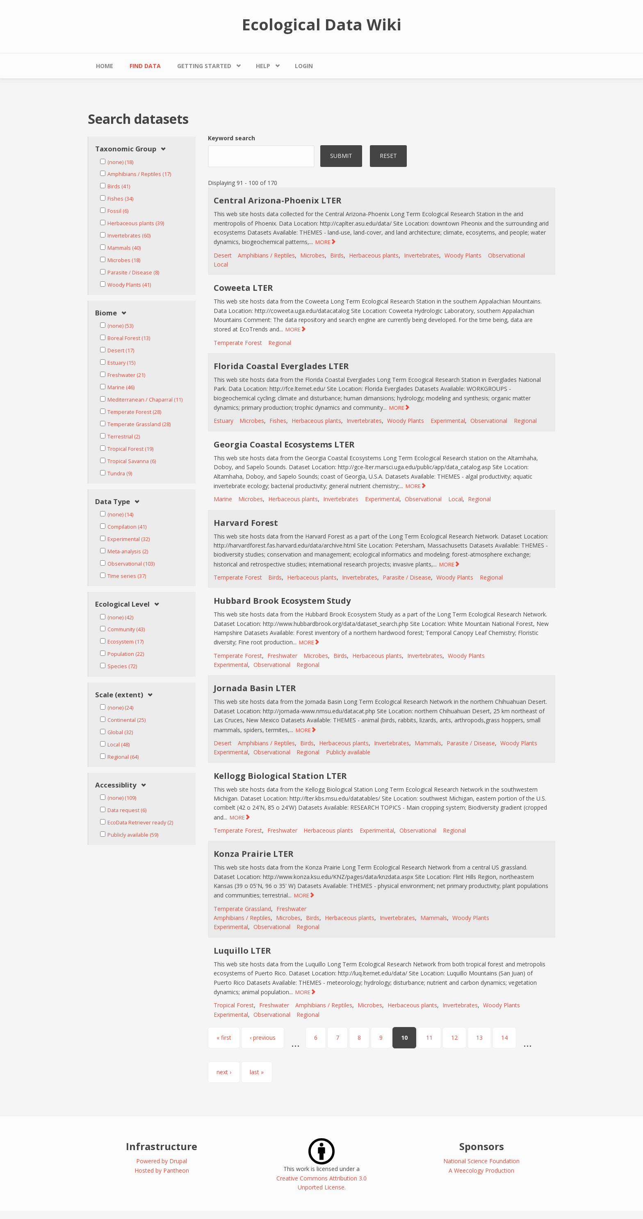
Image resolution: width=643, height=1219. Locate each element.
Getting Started (204, 66)
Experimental (448, 421)
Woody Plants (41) (129, 284)
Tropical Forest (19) (130, 448)
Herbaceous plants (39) (135, 223)
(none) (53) (120, 325)
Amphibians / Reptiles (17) (139, 174)
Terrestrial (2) (123, 436)
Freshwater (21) (126, 375)
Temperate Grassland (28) (139, 424)
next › (224, 1072)
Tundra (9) (119, 473)
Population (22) (125, 654)
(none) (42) (120, 617)
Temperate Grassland (242, 909)
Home (104, 66)
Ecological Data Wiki (321, 24)
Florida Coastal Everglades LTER (281, 366)
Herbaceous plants (374, 255)
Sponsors (481, 1146)
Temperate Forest (238, 343)
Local (221, 264)
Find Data (145, 66)
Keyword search (231, 138)
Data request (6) (126, 810)
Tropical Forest (234, 1005)
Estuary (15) (121, 362)
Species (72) (122, 666)
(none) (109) (121, 797)
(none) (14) (120, 514)
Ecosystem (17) (125, 641)
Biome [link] (106, 313)
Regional (279, 343)
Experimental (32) (128, 539)
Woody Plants (463, 255)
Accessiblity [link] (116, 785)
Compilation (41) (126, 526)
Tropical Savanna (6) (131, 461)
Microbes (312, 255)
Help (263, 66)
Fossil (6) (117, 211)
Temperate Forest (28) (134, 412)
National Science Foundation (481, 1161)
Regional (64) (123, 756)
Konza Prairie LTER (254, 853)
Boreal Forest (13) (128, 338)
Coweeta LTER (243, 287)
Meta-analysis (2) (127, 551)
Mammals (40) (124, 247)
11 (429, 1037)
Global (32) (120, 732)
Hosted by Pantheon (162, 1170)
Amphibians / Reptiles (266, 255)
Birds (337, 255)
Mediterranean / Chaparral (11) (144, 399)
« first (224, 1037)
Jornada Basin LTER (255, 688)
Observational (506, 255)
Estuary (223, 421)
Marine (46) (121, 387)
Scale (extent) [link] (119, 695)
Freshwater (282, 656)
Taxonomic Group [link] (125, 149)
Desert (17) (120, 350)
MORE (323, 242)
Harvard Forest (246, 522)
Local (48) (118, 744)
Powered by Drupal (161, 1161)
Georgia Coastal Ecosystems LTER (284, 444)
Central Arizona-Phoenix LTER (278, 200)
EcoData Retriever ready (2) (140, 822)
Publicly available (348, 752)
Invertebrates (421, 255)
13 (479, 1037)
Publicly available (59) (132, 834)
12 (454, 1037)
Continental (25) (126, 720)
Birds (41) (118, 186)
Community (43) (126, 629)
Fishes (277, 421)
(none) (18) (120, 162)
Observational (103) (131, 563)
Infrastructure (161, 1146)
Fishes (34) (120, 198)
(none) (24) (120, 707)
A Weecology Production (481, 1170)
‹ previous (263, 1037)
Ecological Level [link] (122, 604)
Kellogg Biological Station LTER (280, 775)
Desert (223, 255)
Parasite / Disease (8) (133, 272)
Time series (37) (126, 576)
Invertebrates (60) (128, 235)
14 (504, 1037)
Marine (223, 499)
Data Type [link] (112, 502)
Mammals (428, 743)
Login (304, 66)
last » (257, 1072)
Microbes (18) (123, 260)
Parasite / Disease (407, 577)
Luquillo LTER (242, 950)
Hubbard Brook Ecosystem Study (282, 600)
